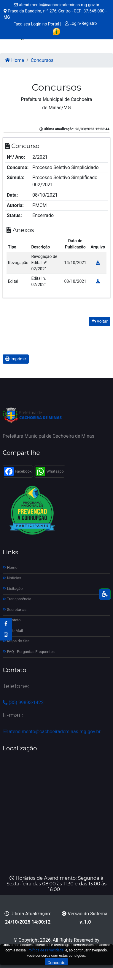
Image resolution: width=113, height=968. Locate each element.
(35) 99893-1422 (23, 702)
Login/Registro (81, 23)
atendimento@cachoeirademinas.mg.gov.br (56, 4)
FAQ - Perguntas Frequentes (29, 651)
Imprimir (15, 359)
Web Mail (13, 630)
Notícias (12, 578)
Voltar (100, 321)
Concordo (56, 962)
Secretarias (14, 609)
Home (14, 60)
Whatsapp (49, 471)
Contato (12, 620)
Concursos (42, 60)
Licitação (13, 588)
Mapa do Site (16, 641)
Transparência (17, 599)
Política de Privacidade (45, 950)
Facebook (17, 471)
